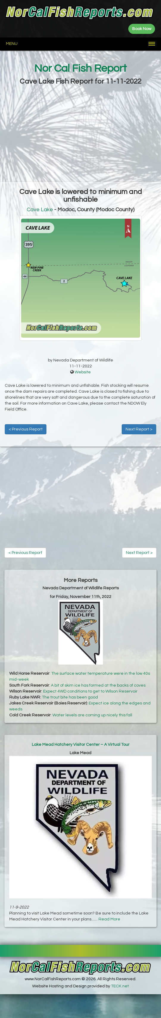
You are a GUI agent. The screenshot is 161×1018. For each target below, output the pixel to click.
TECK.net (120, 986)
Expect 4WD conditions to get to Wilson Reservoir (90, 691)
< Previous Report (26, 429)
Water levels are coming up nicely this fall (92, 715)
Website (83, 372)
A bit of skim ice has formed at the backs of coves (98, 685)
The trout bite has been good (70, 697)
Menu (12, 44)
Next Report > (139, 429)
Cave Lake (40, 209)
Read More (109, 919)
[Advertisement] (80, 134)
